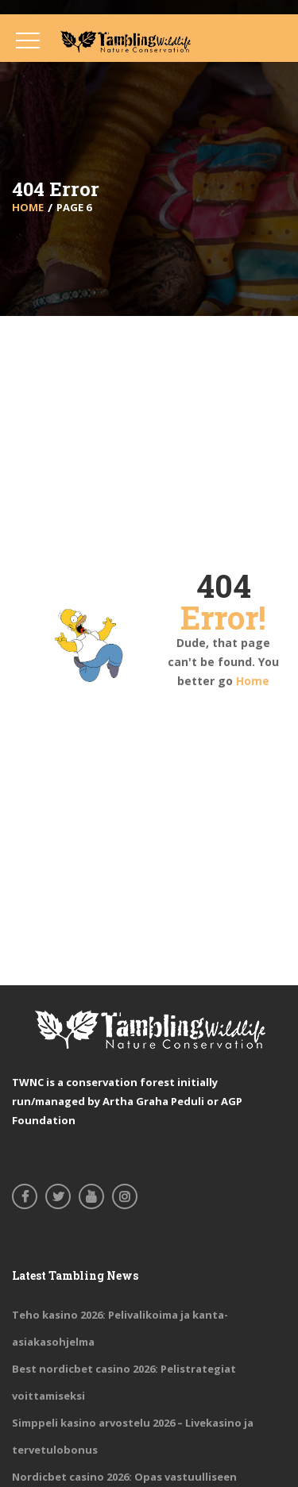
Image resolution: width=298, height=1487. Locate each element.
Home (252, 680)
